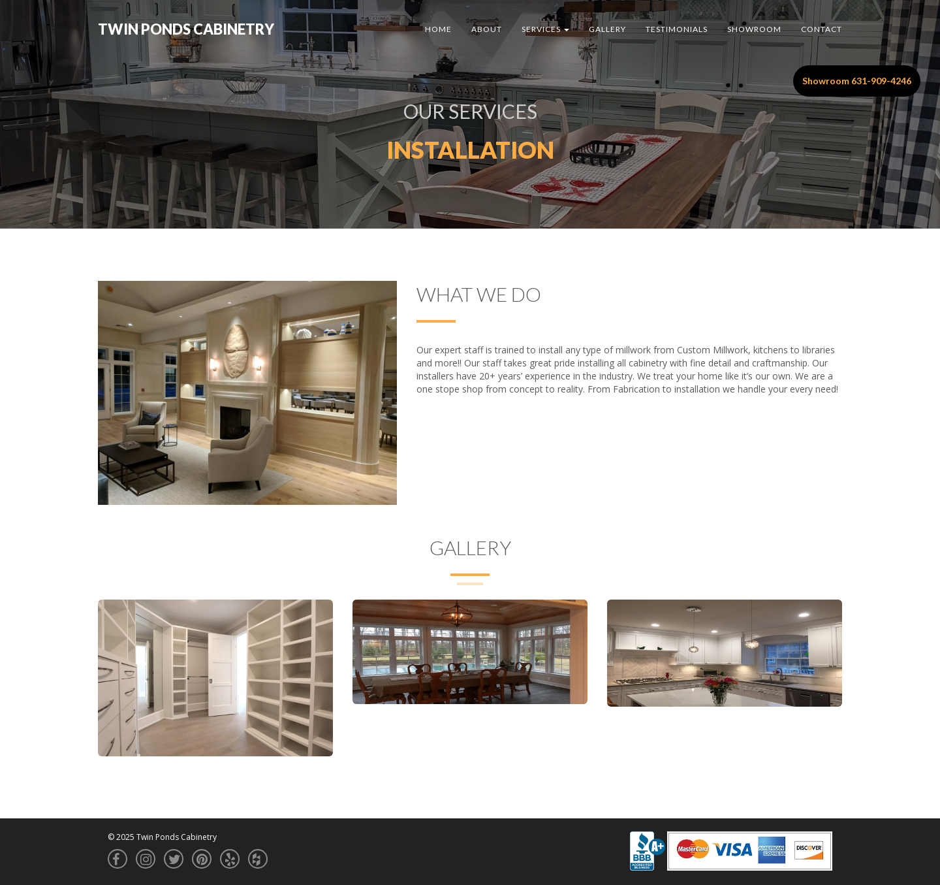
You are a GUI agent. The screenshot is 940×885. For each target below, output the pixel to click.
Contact (821, 29)
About (486, 29)
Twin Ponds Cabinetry (186, 29)
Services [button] (545, 29)
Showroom (754, 29)
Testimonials (677, 29)
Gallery (607, 29)
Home (438, 29)
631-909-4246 (881, 80)
